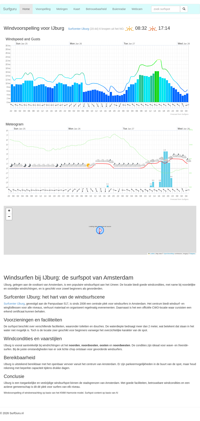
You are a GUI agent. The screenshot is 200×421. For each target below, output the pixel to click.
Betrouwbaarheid (96, 9)
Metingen (62, 9)
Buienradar (119, 9)
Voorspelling (43, 9)
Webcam (137, 9)
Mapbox (192, 254)
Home (26, 9)
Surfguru (10, 9)
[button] (100, 230)
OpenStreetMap (169, 254)
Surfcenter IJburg (78, 28)
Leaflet (151, 254)
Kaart (76, 9)
